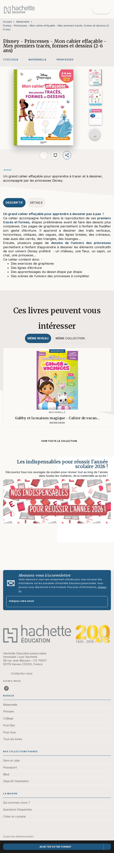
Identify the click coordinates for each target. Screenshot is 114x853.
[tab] (14, 202)
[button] (37, 59)
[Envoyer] (103, 601)
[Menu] (101, 9)
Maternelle (22, 21)
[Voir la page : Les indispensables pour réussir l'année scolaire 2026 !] (57, 495)
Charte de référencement (18, 836)
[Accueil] (19, 9)
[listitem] (6, 688)
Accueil (7, 21)
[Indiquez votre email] (52, 601)
